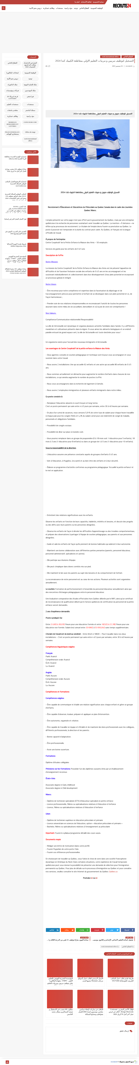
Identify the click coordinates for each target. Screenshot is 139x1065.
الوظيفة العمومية (97, 8)
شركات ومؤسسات (12, 91)
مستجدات (59, 8)
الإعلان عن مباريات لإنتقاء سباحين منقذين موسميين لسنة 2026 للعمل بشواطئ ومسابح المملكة (90, 1012)
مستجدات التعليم (12, 104)
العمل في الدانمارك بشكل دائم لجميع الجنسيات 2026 (30, 65)
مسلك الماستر (30, 110)
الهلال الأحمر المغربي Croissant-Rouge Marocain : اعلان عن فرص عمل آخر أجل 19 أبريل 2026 (121, 1012)
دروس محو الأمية (35, 8)
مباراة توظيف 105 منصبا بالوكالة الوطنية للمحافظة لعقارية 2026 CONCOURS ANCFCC (15, 271)
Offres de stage (30, 132)
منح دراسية (68, 8)
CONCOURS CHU (30, 122)
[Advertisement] (69, 33)
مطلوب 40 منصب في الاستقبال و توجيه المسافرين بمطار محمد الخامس (61, 1012)
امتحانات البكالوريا (12, 73)
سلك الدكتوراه (12, 85)
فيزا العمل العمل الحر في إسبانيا (15, 219)
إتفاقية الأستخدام (86, 2)
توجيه (76, 8)
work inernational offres (110, 57)
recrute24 (114, 1062)
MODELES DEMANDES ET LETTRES (12, 124)
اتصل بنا (77, 2)
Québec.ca (113, 871)
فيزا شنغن (30, 96)
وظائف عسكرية (49, 8)
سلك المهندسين (30, 91)
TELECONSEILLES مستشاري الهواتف (12, 133)
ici (92, 878)
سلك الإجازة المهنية (30, 85)
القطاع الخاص (84, 8)
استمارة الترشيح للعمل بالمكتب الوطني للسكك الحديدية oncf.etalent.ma (15, 184)
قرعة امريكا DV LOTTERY (12, 97)
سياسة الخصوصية (98, 2)
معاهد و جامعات (12, 110)
